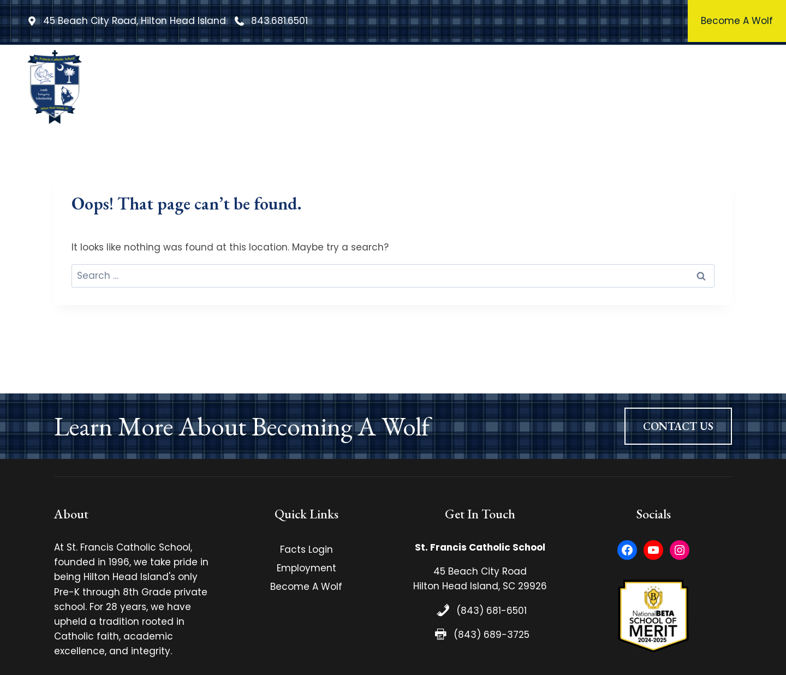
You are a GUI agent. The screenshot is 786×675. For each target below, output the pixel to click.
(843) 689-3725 (491, 634)
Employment (306, 568)
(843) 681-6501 (491, 610)
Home (219, 86)
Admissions (657, 86)
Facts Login (306, 549)
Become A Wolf (306, 586)
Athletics (587, 86)
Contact (726, 86)
